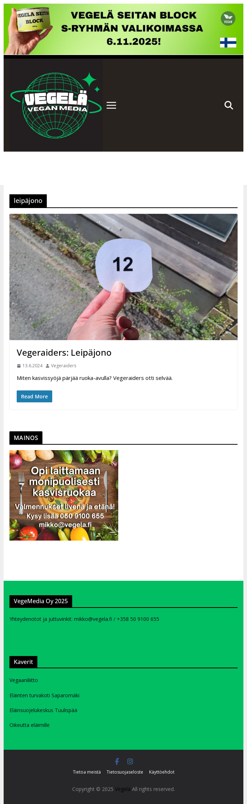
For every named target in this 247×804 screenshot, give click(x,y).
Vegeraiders (63, 366)
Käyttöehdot (161, 772)
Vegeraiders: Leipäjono (64, 352)
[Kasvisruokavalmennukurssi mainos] (63, 454)
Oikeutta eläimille (29, 725)
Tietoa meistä (87, 772)
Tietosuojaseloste (125, 772)
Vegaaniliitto (23, 680)
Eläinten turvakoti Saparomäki (44, 695)
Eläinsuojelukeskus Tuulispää (43, 710)
